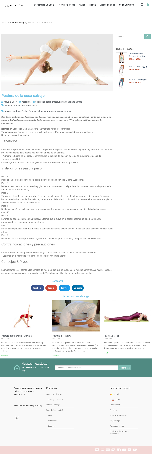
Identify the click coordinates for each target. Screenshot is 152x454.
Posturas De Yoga (66, 5)
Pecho (24, 111)
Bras (50, 415)
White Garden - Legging (138, 66)
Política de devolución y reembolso (119, 432)
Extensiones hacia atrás (70, 102)
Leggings (52, 426)
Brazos (7, 111)
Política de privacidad (118, 415)
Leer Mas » (5, 356)
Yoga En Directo (126, 5)
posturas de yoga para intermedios (20, 105)
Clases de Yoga (107, 5)
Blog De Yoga (115, 420)
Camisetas (52, 420)
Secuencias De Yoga (44, 5)
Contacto (113, 410)
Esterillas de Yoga (53, 405)
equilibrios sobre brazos (46, 102)
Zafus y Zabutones (55, 399)
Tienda (92, 5)
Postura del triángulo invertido (16, 335)
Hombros (16, 111)
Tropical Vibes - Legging (138, 79)
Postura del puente (61, 335)
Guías (82, 5)
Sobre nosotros (116, 405)
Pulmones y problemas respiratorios (54, 111)
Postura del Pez (111, 335)
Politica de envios (117, 426)
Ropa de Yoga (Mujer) (54, 410)
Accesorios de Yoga (54, 394)
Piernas (32, 111)
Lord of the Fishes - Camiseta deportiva (137, 54)
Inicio (4, 22)
